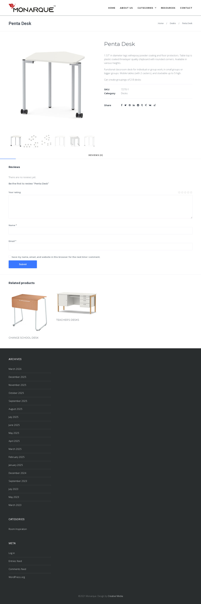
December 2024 (17, 473)
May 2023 (14, 497)
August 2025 (15, 408)
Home (160, 23)
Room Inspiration (18, 529)
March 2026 (15, 368)
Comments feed (17, 569)
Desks (173, 23)
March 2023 (15, 505)
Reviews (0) (96, 155)
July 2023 (13, 489)
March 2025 (15, 448)
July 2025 (13, 416)
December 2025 (17, 376)
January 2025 (16, 464)
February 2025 (16, 456)
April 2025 (14, 440)
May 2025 (14, 432)
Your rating (15, 192)
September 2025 (18, 400)
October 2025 (16, 392)
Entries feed (15, 561)
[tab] (96, 156)
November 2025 (17, 384)
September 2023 (18, 481)
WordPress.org (17, 577)
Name (13, 225)
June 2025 (14, 424)
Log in (12, 553)
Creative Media (115, 596)
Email (12, 241)
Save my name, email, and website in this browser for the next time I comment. (56, 257)
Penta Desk (20, 23)
